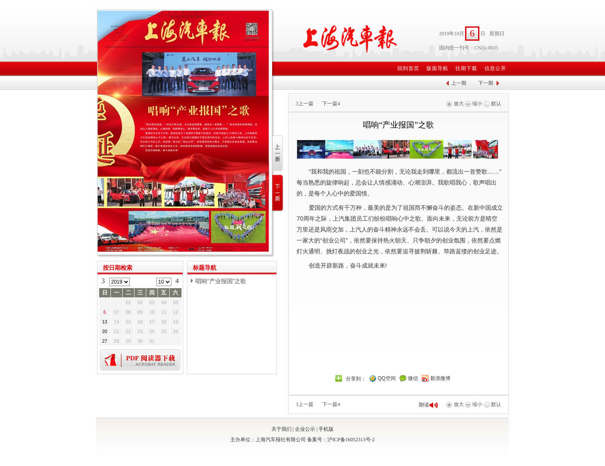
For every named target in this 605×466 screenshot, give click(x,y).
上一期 (458, 83)
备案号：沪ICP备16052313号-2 (341, 440)
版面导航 (437, 68)
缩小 (473, 104)
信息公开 (495, 68)
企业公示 (305, 429)
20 (104, 331)
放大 (454, 104)
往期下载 (466, 68)
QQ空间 (387, 378)
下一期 (485, 83)
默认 (492, 104)
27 (104, 341)
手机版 (326, 429)
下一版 (278, 193)
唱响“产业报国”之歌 (220, 281)
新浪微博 (440, 378)
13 (104, 321)
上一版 (278, 153)
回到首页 (408, 68)
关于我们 (281, 429)
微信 (413, 378)
